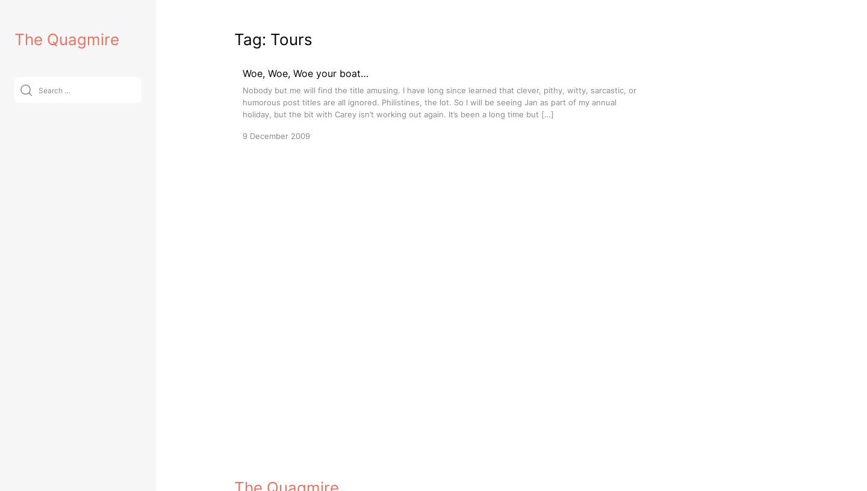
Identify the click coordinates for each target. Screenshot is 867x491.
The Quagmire (66, 39)
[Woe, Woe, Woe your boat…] (445, 104)
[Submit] (26, 90)
